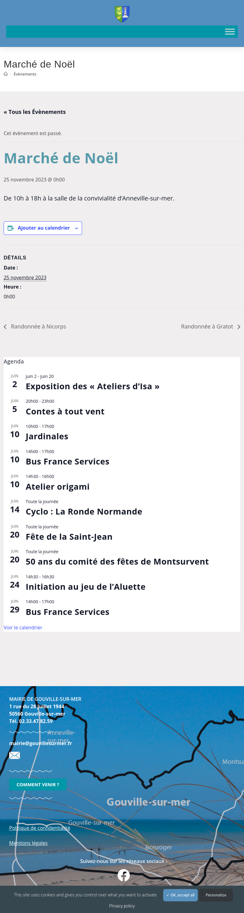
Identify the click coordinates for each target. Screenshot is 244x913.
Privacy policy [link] (122, 905)
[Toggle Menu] (230, 31)
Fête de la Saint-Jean (69, 536)
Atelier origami (58, 486)
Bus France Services (68, 461)
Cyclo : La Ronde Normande (84, 511)
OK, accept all (180, 895)
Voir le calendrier (23, 627)
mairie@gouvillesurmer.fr (40, 743)
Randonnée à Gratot (208, 326)
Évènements (24, 74)
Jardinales (47, 436)
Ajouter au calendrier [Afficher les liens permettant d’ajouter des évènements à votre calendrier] (44, 227)
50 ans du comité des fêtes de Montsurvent (117, 561)
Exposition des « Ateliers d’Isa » (93, 386)
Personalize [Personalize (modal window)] (216, 895)
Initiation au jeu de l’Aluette (86, 586)
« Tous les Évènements (35, 111)
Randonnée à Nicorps (37, 326)
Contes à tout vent (65, 411)
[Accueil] (6, 74)
